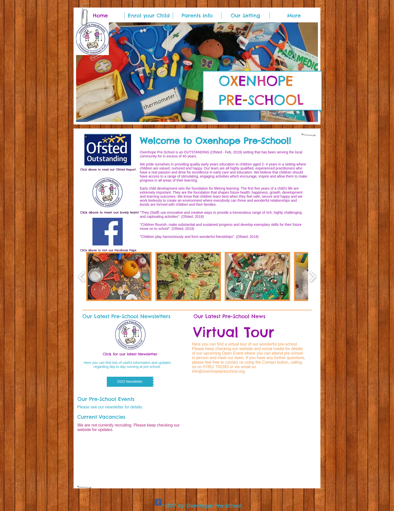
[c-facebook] (158, 502)
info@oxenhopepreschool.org (218, 371)
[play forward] (312, 276)
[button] (197, 72)
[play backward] (81, 276)
